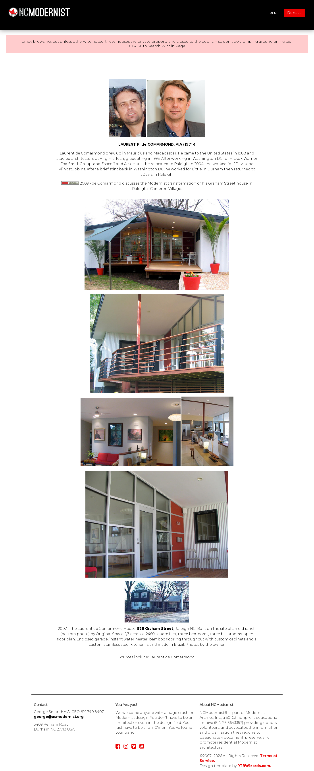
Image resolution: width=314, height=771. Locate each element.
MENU (274, 13)
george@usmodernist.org (59, 717)
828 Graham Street (155, 628)
